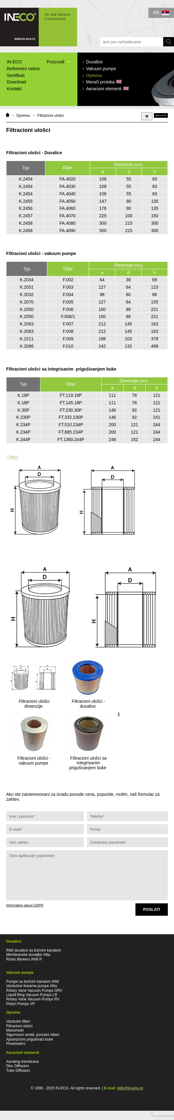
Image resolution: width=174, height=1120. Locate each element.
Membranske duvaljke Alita (28, 954)
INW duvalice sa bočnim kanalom (33, 950)
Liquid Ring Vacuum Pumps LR (31, 995)
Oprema (23, 115)
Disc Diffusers (17, 1066)
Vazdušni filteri (18, 1021)
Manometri (15, 1030)
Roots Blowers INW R (24, 959)
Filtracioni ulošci (50, 115)
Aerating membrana (22, 1061)
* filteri (12, 457)
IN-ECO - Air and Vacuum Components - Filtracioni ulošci (38, 27)
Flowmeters (15, 1044)
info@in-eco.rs (130, 1088)
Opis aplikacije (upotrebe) (87, 875)
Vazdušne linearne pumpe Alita (31, 986)
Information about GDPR (24, 905)
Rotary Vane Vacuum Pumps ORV (34, 990)
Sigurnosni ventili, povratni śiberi (32, 1035)
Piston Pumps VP (20, 1004)
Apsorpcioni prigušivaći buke (29, 1039)
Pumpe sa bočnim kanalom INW (32, 981)
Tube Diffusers (18, 1070)
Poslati (151, 909)
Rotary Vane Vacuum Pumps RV (33, 999)
